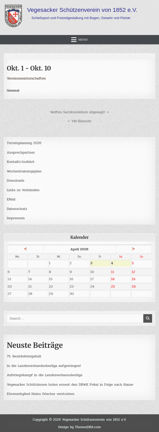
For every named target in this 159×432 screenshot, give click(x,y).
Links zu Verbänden (23, 190)
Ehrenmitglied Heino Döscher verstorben (40, 393)
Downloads (15, 180)
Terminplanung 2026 (24, 143)
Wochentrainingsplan (24, 171)
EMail (11, 199)
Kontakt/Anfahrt (20, 161)
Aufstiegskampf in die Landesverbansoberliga (44, 375)
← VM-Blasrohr (79, 121)
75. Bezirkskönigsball (24, 356)
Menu (83, 40)
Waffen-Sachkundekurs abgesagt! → (79, 112)
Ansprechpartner (21, 152)
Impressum (16, 218)
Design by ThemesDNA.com (79, 427)
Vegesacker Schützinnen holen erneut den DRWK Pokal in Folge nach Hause (70, 384)
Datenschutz (17, 208)
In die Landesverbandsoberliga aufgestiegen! (44, 365)
